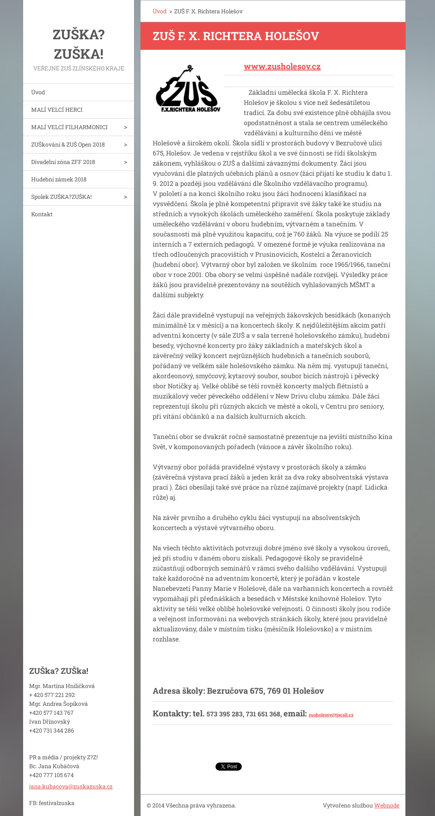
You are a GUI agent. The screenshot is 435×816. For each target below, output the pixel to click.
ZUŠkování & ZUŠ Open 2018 (68, 144)
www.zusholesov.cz (282, 66)
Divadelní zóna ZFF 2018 (63, 162)
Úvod (38, 92)
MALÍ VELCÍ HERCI (57, 109)
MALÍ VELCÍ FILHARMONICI (69, 127)
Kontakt (42, 214)
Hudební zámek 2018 (59, 179)
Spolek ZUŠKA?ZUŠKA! (61, 196)
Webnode (386, 805)
